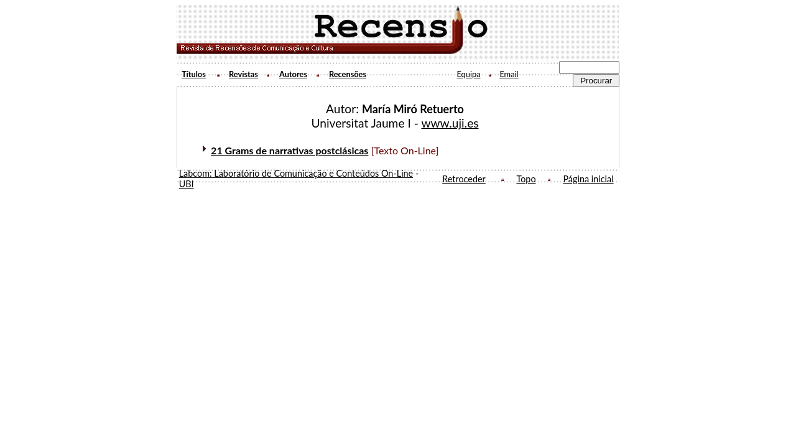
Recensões (347, 74)
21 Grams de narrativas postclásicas (289, 150)
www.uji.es (449, 123)
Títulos (194, 74)
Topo (525, 179)
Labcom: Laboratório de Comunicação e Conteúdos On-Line (296, 173)
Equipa (468, 74)
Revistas (243, 74)
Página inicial (588, 179)
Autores (293, 74)
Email (508, 74)
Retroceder (464, 179)
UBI (186, 184)
